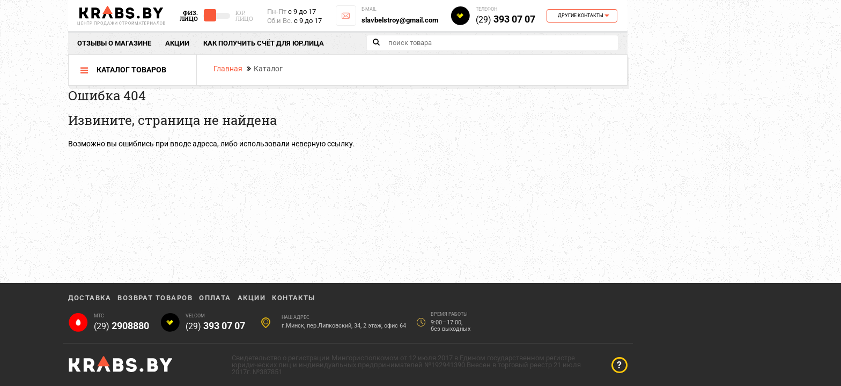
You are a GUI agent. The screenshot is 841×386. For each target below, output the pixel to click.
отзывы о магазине (114, 43)
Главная (227, 68)
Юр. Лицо (244, 15)
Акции (177, 43)
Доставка (90, 298)
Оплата (215, 298)
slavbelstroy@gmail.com (400, 20)
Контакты (293, 298)
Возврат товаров (155, 298)
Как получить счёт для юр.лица (263, 43)
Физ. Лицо (189, 15)
